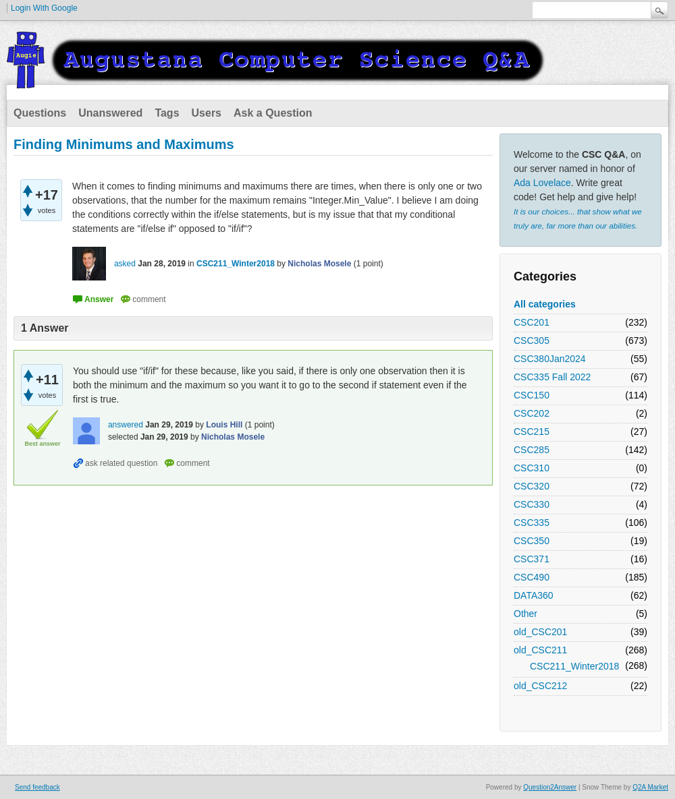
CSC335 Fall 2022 (552, 377)
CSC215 (531, 431)
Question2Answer (549, 787)
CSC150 (531, 395)
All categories (545, 304)
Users (206, 113)
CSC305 (531, 340)
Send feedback (37, 787)
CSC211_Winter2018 (574, 666)
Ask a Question (273, 113)
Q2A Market (650, 787)
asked (125, 263)
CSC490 (531, 577)
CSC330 (531, 504)
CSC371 (531, 559)
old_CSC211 (540, 650)
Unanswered (110, 113)
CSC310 (531, 468)
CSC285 (531, 449)
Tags (167, 113)
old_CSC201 (540, 631)
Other (525, 613)
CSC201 (531, 322)
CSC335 (531, 522)
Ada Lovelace (542, 182)
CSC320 (531, 486)
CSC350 (531, 540)
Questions (40, 113)
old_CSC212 (540, 685)
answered (125, 425)
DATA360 (534, 595)
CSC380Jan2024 (550, 358)
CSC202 (531, 413)
